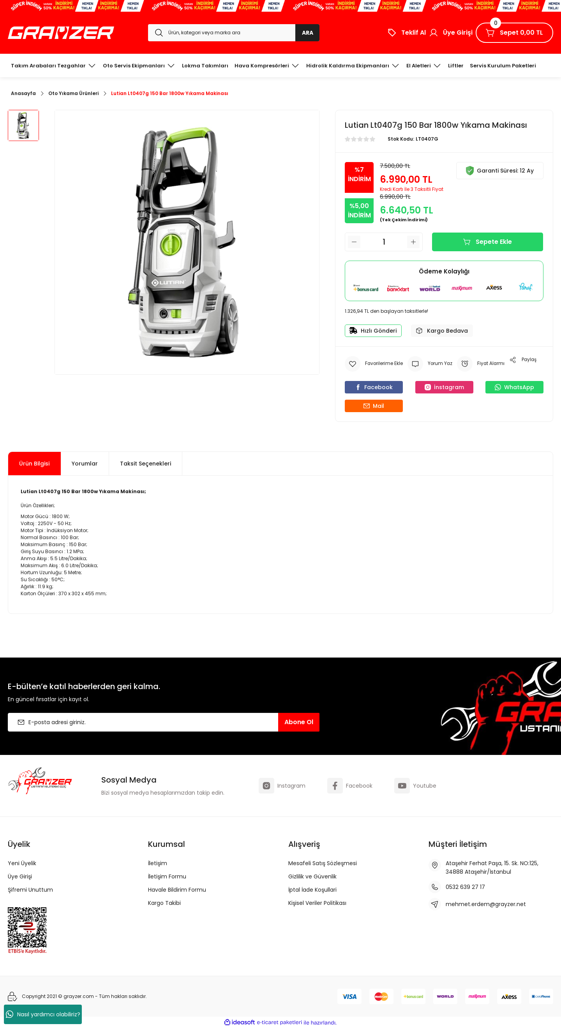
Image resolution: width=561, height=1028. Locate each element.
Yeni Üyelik (22, 863)
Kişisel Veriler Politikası (317, 903)
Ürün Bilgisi (34, 463)
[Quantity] (384, 242)
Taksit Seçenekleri (145, 463)
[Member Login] (451, 32)
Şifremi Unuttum (30, 890)
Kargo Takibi (164, 903)
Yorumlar (85, 463)
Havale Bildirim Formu (177, 890)
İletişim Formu (167, 876)
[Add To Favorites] (374, 364)
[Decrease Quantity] (354, 242)
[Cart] (514, 33)
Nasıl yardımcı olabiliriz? (43, 1014)
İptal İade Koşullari (312, 890)
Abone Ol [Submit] (298, 722)
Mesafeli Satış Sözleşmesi (322, 863)
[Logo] (61, 32)
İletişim (157, 863)
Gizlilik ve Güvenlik (312, 876)
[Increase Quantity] (413, 242)
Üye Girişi (20, 876)
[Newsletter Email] (163, 722)
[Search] (233, 32)
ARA (307, 33)
